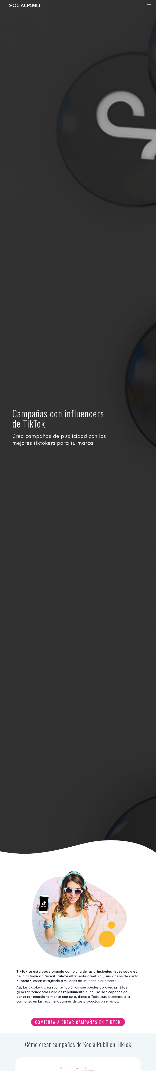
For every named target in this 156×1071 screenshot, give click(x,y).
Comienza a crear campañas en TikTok (78, 1022)
